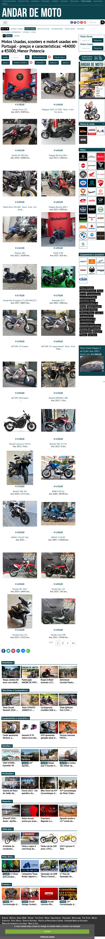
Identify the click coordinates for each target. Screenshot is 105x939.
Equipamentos (56, 920)
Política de (47, 937)
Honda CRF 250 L (19, 591)
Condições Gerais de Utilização (76, 923)
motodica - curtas (29, 32)
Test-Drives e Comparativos (15, 692)
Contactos (6, 923)
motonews (80, 28)
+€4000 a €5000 (20, 63)
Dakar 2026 (21, 920)
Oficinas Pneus (87, 312)
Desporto (7, 803)
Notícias (12, 920)
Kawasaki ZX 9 (58, 301)
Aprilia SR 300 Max (20, 155)
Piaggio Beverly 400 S (58, 208)
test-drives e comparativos (11, 32)
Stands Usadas (94, 306)
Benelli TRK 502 (20, 493)
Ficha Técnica (16, 923)
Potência (53, 63)
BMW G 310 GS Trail (19, 539)
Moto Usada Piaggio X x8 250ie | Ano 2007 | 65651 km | (92, 359)
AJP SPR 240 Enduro (19, 399)
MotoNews (8, 665)
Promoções (66, 920)
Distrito (66, 63)
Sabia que (7, 831)
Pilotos (83, 334)
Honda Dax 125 (58, 591)
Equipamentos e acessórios (15, 720)
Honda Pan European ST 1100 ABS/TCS (20, 301)
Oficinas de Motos (88, 309)
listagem (17, 35)
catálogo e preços (16, 28)
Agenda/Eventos (88, 291)
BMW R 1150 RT (58, 539)
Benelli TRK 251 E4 (58, 445)
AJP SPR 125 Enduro (19, 347)
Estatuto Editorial (30, 923)
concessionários (57, 28)
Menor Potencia (39, 57)
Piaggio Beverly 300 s (58, 155)
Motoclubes (85, 331)
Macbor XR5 (20, 254)
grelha (9, 35)
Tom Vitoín (39, 920)
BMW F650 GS (58, 493)
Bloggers (97, 331)
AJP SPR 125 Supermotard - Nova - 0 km (58, 347)
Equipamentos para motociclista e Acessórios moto (90, 297)
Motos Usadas (86, 287)
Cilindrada (40, 63)
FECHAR (47, 931)
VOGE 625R (58, 254)
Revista (94, 920)
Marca (5, 63)
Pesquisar (98, 40)
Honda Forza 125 (19, 109)
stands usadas (70, 28)
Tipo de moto (59, 57)
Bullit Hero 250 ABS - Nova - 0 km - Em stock (20, 209)
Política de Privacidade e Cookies (50, 923)
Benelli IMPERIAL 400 (58, 399)
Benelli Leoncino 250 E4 (19, 445)
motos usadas (30, 28)
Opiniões (7, 748)
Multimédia (8, 776)
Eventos (6, 887)
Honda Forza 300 (58, 637)
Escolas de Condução (90, 328)
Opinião (30, 920)
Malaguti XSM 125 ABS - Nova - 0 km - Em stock (58, 110)
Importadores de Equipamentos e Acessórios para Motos (89, 322)
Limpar (5, 57)
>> (73, 645)
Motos (47, 920)
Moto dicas (8, 859)
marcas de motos (43, 28)
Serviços (92, 334)
